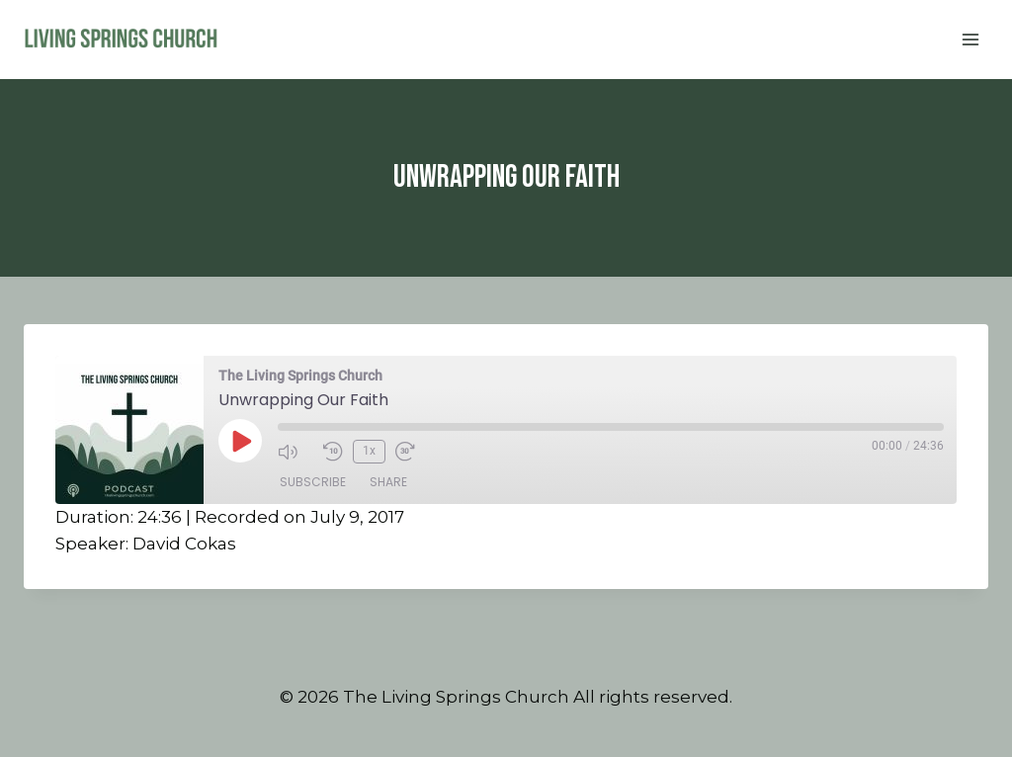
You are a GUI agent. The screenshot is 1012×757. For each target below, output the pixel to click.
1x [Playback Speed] (369, 451)
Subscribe (313, 481)
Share (388, 481)
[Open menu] (970, 39)
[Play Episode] (240, 441)
